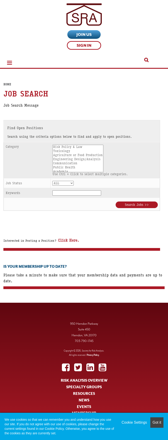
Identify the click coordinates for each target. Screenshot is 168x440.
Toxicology (78, 151)
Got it (157, 422)
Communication (78, 163)
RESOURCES (84, 394)
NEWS (84, 400)
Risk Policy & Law (78, 147)
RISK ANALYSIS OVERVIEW (84, 381)
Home (7, 84)
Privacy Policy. (93, 355)
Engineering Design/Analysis (78, 159)
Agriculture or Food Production (78, 155)
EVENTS (84, 407)
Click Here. (67, 240)
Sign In (84, 45)
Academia (78, 172)
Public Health (78, 167)
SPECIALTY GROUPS (84, 387)
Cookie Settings (134, 422)
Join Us (84, 34)
